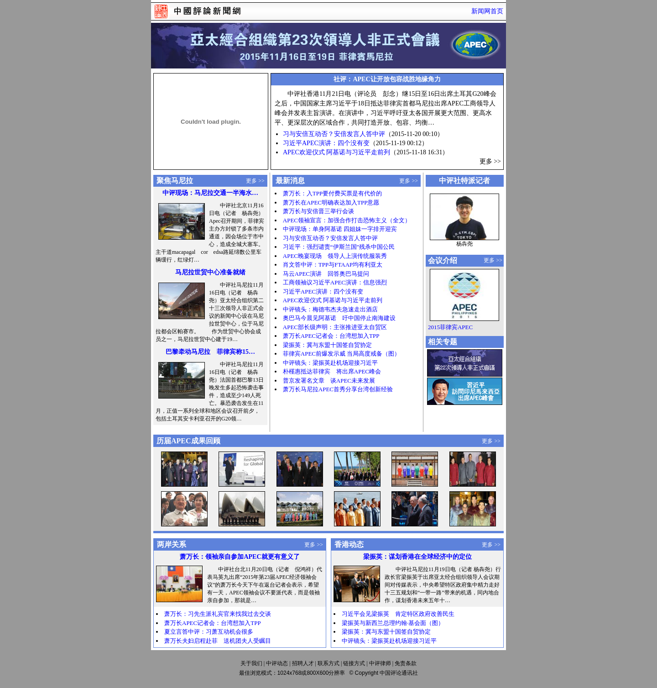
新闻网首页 (487, 11)
